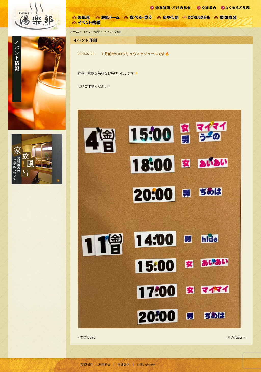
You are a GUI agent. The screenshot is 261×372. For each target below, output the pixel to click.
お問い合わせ (146, 364)
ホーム (74, 31)
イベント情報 (91, 31)
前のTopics (87, 337)
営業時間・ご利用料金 (95, 364)
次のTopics (235, 337)
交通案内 (124, 364)
